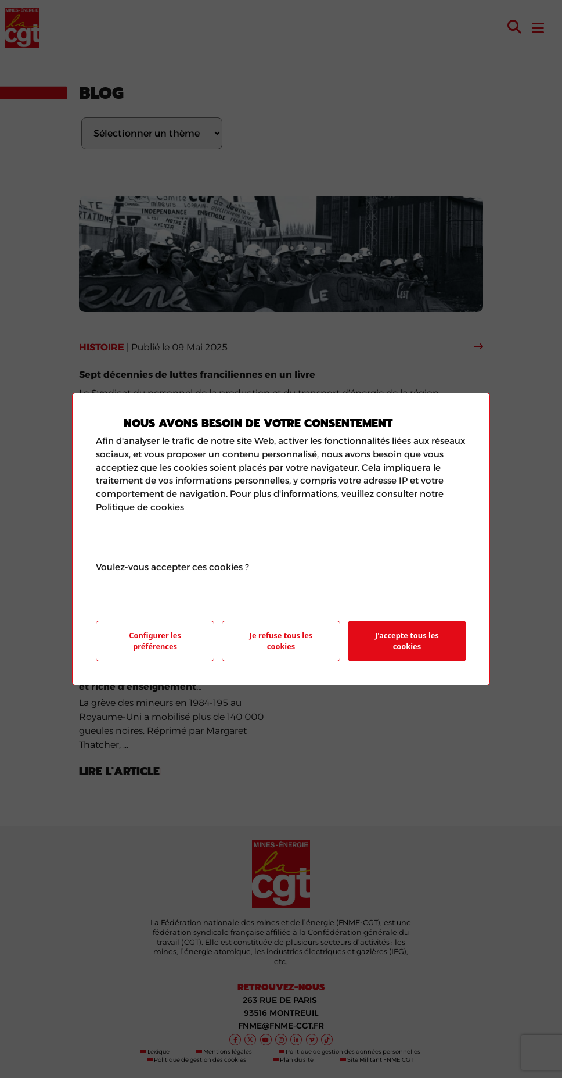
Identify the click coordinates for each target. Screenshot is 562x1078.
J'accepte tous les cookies (407, 640)
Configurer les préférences (155, 640)
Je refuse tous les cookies (281, 640)
